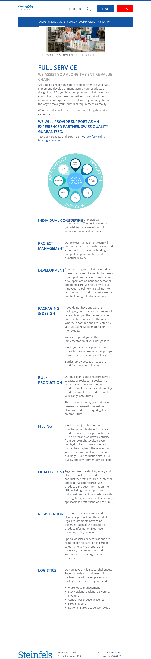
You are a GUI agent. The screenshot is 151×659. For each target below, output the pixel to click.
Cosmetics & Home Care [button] (52, 21)
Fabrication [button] (103, 21)
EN (79, 9)
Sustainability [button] (87, 21)
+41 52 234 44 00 (111, 621)
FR (69, 9)
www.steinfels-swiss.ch (110, 632)
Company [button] (72, 21)
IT (74, 9)
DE (63, 9)
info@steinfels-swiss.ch (111, 628)
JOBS (125, 9)
